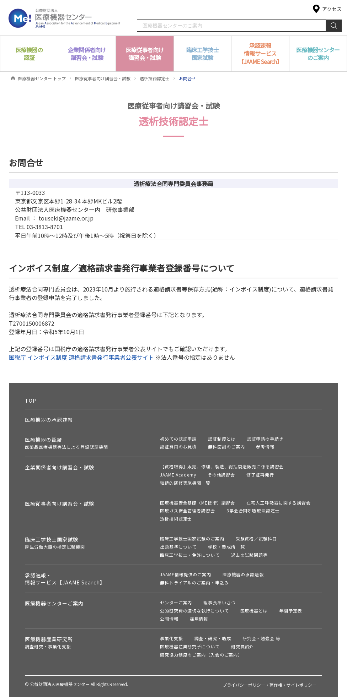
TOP (30, 400)
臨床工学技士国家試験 (55, 543)
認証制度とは (221, 439)
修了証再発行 (260, 475)
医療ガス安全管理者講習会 (187, 510)
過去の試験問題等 (249, 555)
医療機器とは (254, 611)
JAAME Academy (178, 475)
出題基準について (178, 547)
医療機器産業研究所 (49, 642)
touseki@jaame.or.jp (66, 218)
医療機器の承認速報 (49, 419)
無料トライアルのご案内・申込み (194, 582)
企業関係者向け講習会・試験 (59, 467)
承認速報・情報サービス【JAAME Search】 (65, 579)
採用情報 (199, 619)
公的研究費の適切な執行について (194, 611)
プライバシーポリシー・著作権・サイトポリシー (269, 685)
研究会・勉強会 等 (261, 638)
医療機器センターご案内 (54, 603)
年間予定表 (290, 611)
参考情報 (265, 446)
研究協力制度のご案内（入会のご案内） (201, 655)
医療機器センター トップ (42, 78)
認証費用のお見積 (178, 446)
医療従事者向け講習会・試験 (102, 78)
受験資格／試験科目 (256, 538)
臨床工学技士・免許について (190, 555)
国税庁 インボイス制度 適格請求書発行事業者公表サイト (81, 357)
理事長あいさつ (219, 602)
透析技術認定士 (155, 78)
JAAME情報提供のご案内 (185, 574)
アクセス (332, 8)
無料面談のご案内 (226, 446)
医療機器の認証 (66, 443)
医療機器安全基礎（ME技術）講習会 (197, 503)
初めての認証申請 (178, 439)
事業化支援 (171, 638)
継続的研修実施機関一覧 (185, 483)
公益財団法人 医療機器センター (64, 17)
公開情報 (169, 619)
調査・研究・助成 (212, 638)
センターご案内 (176, 602)
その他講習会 (221, 475)
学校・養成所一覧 (226, 547)
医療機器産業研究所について (190, 646)
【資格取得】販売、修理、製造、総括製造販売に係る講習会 (222, 466)
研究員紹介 (242, 646)
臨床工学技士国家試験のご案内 (192, 538)
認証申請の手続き (265, 439)
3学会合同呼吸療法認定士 (253, 510)
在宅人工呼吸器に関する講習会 (278, 503)
